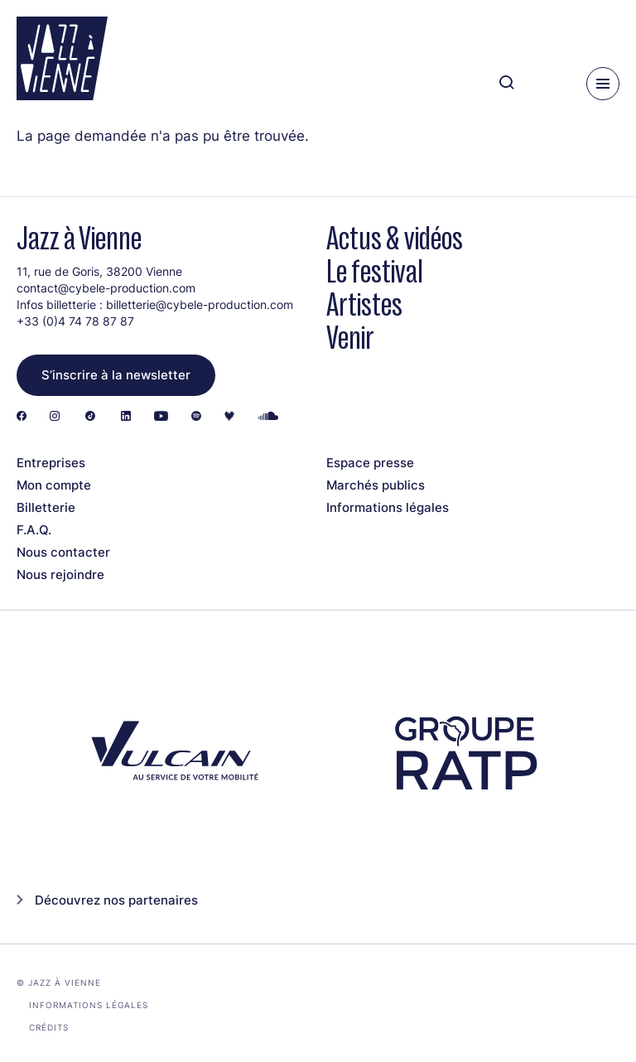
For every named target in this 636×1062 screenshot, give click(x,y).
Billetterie (46, 507)
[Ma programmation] (545, 83)
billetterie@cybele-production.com (199, 304)
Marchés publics (375, 485)
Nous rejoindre (60, 574)
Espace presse (370, 462)
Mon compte (54, 485)
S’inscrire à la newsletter (115, 375)
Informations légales (387, 507)
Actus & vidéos (394, 238)
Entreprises (51, 462)
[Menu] (602, 83)
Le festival (374, 271)
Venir (350, 338)
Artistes (364, 304)
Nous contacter (63, 552)
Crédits (49, 1027)
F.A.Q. (34, 529)
